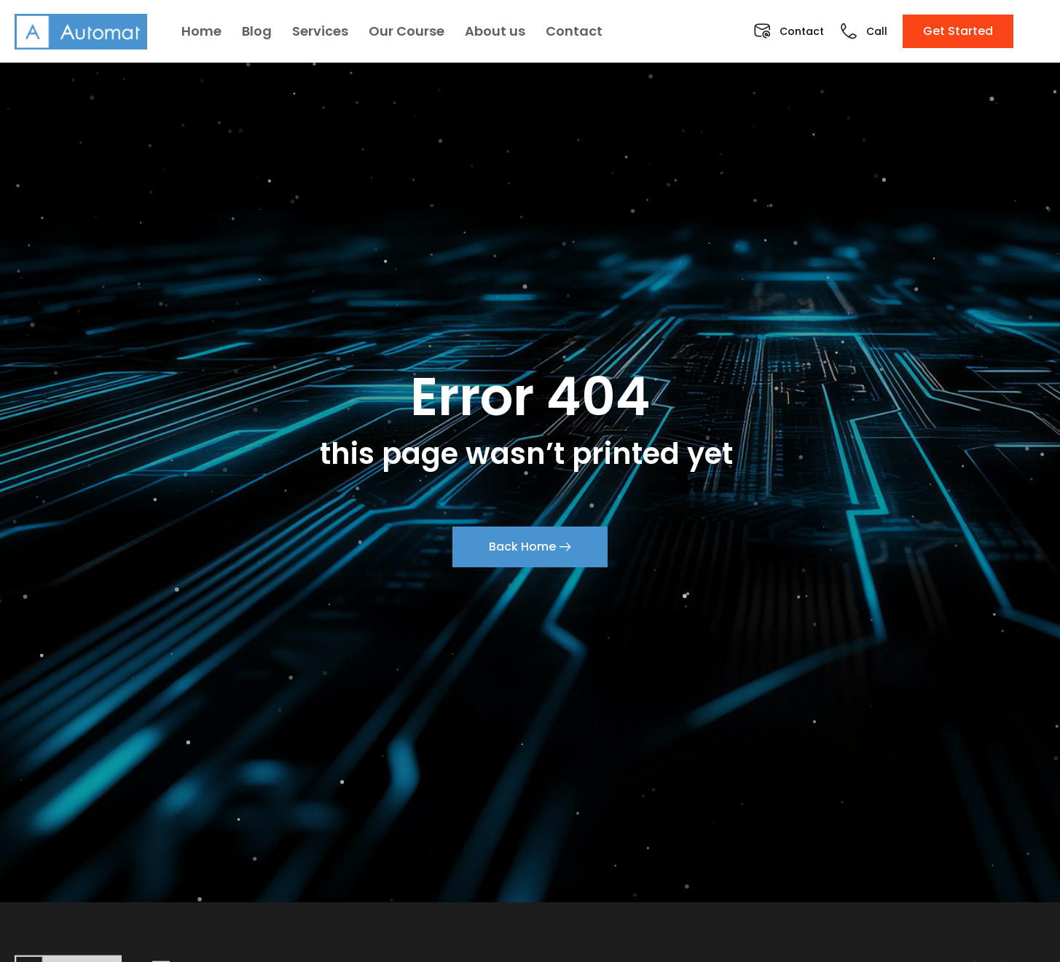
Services (320, 31)
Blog (257, 31)
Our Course (406, 31)
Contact (574, 31)
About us (495, 31)
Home (201, 31)
